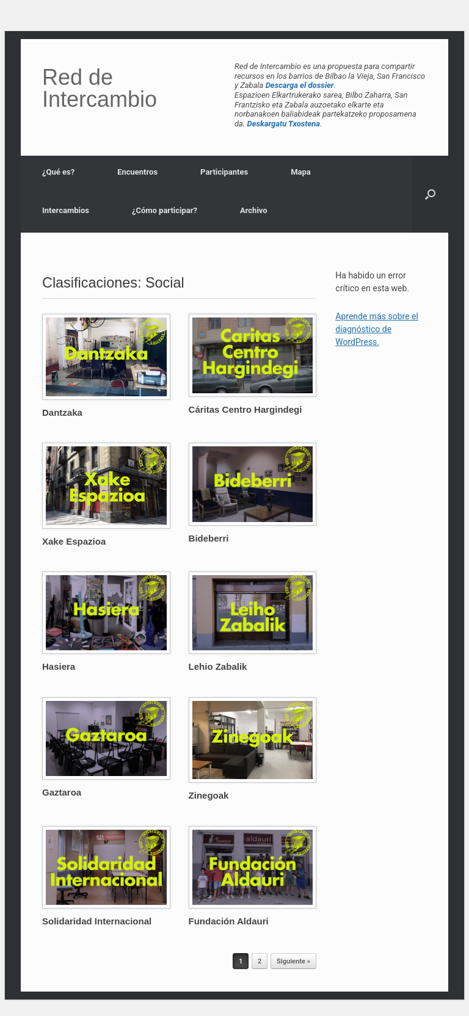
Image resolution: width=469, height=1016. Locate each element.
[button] (430, 194)
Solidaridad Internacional (96, 921)
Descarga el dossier (300, 85)
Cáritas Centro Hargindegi (245, 409)
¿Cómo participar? (164, 210)
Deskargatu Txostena (284, 123)
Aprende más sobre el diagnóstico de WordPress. (376, 329)
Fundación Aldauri (229, 921)
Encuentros (137, 171)
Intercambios (65, 210)
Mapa (301, 171)
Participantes (224, 171)
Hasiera (58, 666)
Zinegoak (209, 795)
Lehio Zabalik (218, 666)
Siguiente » (293, 961)
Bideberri (209, 538)
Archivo (253, 210)
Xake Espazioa (74, 541)
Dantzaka (62, 412)
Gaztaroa (61, 792)
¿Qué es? (58, 171)
